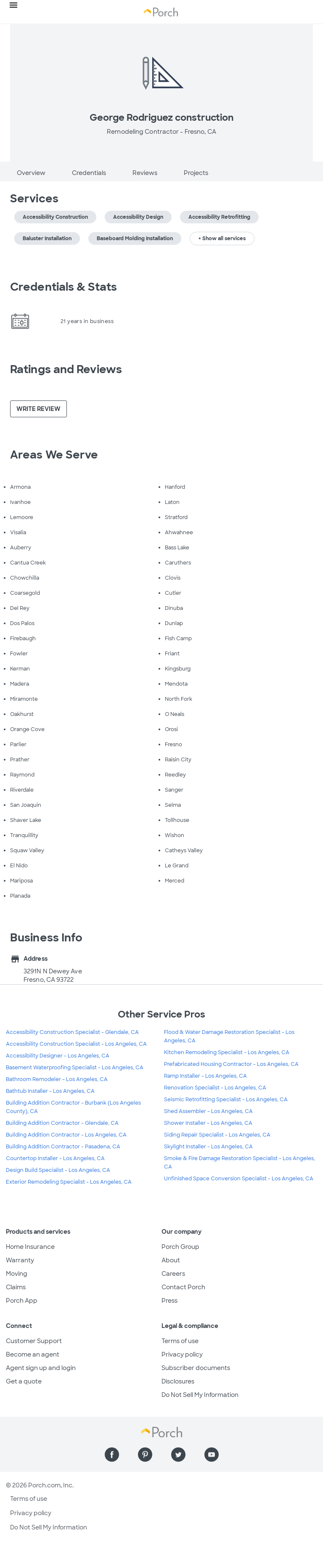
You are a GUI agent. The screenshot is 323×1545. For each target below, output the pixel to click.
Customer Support (34, 1341)
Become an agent (32, 1354)
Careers (173, 1273)
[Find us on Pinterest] (145, 1454)
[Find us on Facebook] (112, 1454)
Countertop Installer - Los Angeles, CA (55, 1158)
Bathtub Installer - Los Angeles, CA (50, 1091)
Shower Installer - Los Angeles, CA (208, 1123)
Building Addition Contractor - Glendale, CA (62, 1123)
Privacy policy (182, 1354)
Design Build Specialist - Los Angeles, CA (58, 1170)
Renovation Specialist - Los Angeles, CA (215, 1087)
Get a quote (24, 1381)
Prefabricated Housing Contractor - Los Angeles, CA (231, 1064)
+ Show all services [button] (222, 238)
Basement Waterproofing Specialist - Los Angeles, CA (74, 1067)
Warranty (20, 1260)
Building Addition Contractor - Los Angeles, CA (66, 1135)
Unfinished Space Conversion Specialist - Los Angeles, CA (238, 1178)
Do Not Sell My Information (200, 1395)
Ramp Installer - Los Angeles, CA (205, 1076)
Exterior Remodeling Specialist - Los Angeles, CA (69, 1182)
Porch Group (180, 1247)
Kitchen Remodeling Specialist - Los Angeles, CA (226, 1052)
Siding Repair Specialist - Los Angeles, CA (217, 1135)
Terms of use (180, 1341)
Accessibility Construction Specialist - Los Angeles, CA (76, 1044)
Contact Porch (183, 1287)
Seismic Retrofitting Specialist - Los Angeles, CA (226, 1099)
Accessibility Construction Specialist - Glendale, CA (72, 1032)
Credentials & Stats (63, 287)
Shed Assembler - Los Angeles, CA (208, 1111)
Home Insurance (30, 1247)
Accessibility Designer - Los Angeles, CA (57, 1055)
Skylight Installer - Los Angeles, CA (208, 1146)
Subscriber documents (196, 1368)
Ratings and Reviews (66, 369)
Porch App (21, 1300)
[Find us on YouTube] (211, 1454)
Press (169, 1300)
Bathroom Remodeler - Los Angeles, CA (57, 1079)
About (171, 1260)
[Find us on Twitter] (178, 1454)
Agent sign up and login (41, 1368)
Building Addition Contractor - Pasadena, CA (63, 1146)
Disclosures (178, 1381)
